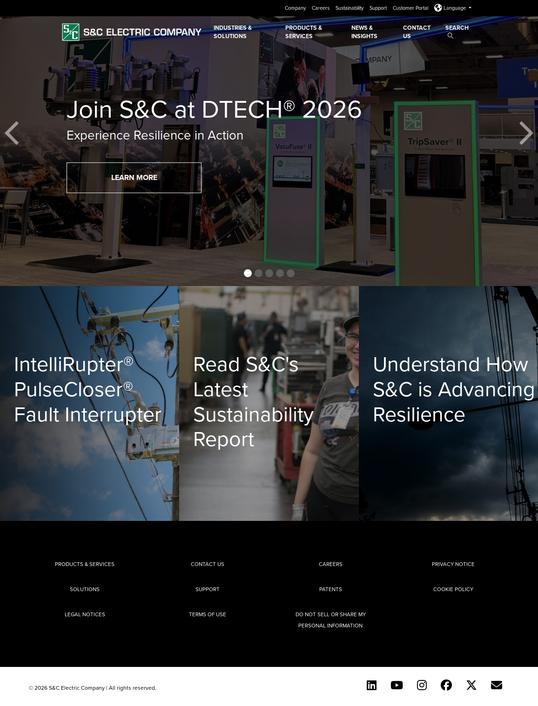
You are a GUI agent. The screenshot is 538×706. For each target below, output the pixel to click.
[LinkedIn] (372, 685)
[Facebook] (446, 685)
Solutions (85, 589)
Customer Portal (411, 8)
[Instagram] (422, 685)
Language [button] (450, 8)
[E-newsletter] (496, 685)
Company (296, 8)
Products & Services (303, 31)
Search (457, 31)
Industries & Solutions (233, 31)
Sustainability (350, 8)
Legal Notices (85, 614)
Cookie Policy (453, 589)
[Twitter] (471, 685)
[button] (11, 143)
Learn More (134, 177)
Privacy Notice (453, 564)
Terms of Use (207, 614)
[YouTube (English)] (396, 685)
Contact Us (416, 31)
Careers (321, 8)
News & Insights (364, 31)
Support (379, 8)
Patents (330, 589)
